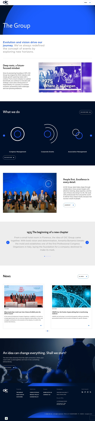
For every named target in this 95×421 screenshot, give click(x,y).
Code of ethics (34, 392)
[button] (65, 77)
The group (19, 392)
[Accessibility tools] (6, 418)
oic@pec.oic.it (88, 413)
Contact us (46, 394)
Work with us (47, 392)
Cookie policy (34, 397)
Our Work (19, 397)
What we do (20, 394)
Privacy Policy (34, 394)
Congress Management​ (17, 152)
